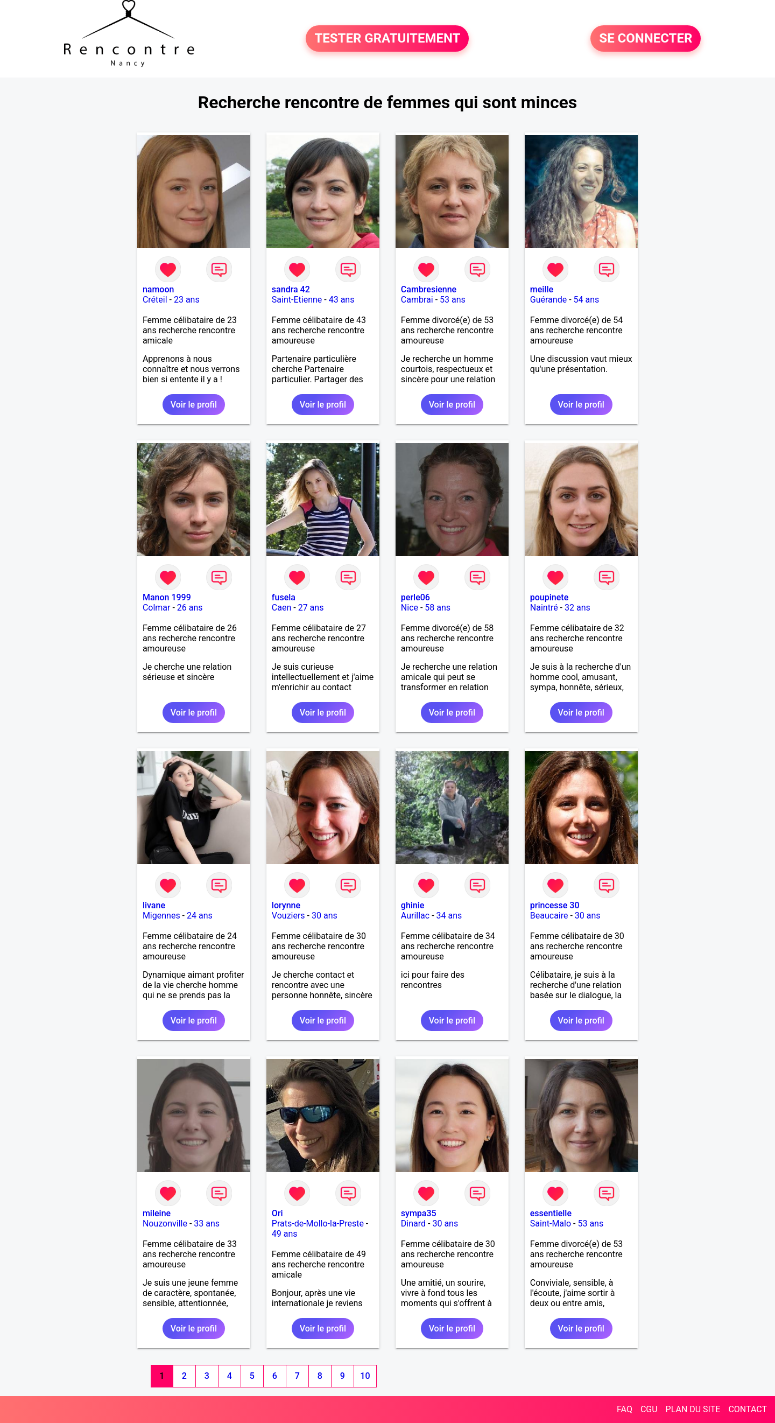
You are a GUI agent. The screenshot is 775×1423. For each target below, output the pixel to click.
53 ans (453, 300)
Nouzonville (165, 1223)
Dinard (413, 1223)
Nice (409, 607)
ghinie (413, 905)
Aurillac (415, 915)
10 (365, 1376)
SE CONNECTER (645, 38)
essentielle (551, 1213)
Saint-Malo (550, 1223)
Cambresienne (428, 289)
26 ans (190, 607)
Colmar (157, 607)
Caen (281, 607)
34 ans (449, 915)
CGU (649, 1409)
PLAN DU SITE (693, 1409)
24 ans (200, 915)
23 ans (187, 300)
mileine (157, 1213)
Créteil (155, 300)
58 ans (437, 607)
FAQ (624, 1409)
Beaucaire (549, 915)
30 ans (324, 915)
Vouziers (288, 915)
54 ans (587, 300)
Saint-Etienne (297, 300)
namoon (158, 289)
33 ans (207, 1223)
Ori (277, 1213)
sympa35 (418, 1213)
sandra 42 (291, 289)
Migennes (161, 915)
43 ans (342, 300)
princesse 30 (555, 905)
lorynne (286, 905)
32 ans (577, 607)
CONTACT (747, 1409)
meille (541, 289)
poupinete (549, 597)
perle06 (415, 597)
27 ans (311, 607)
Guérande (548, 300)
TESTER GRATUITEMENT (387, 38)
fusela (283, 597)
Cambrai (417, 300)
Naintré (544, 607)
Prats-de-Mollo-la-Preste (318, 1223)
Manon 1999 (167, 597)
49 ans (285, 1234)
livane (154, 905)
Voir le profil (194, 404)
